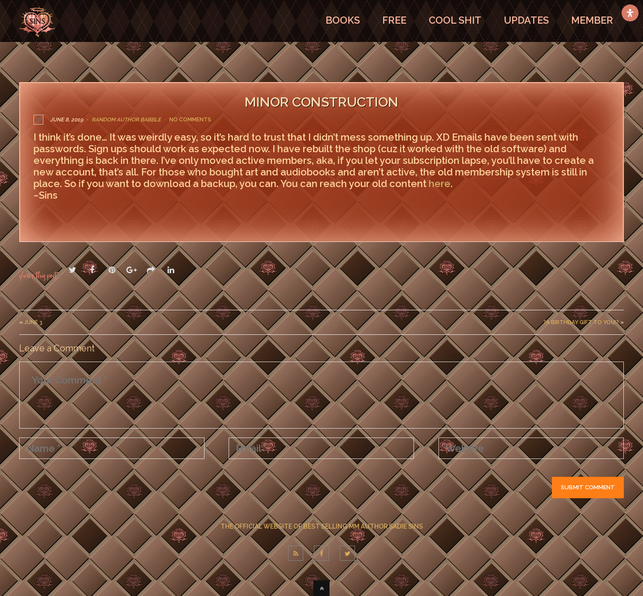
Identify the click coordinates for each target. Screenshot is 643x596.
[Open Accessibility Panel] (630, 12)
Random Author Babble (126, 120)
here (440, 183)
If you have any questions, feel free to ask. (120, 214)
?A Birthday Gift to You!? (581, 322)
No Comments (190, 120)
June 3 (33, 322)
